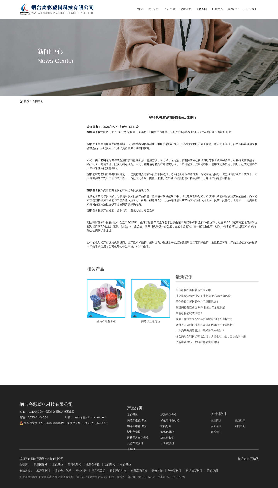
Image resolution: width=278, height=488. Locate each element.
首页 (26, 102)
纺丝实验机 (30, 246)
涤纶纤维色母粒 (33, 191)
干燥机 (27, 273)
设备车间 (201, 9)
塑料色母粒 (30, 218)
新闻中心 (217, 9)
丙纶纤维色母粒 (33, 182)
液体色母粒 (30, 227)
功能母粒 (29, 209)
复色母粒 (29, 164)
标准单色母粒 (32, 173)
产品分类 (169, 9)
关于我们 (154, 9)
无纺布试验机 (32, 255)
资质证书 (185, 9)
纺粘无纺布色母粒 (35, 237)
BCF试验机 (30, 264)
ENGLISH (250, 9)
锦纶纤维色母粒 (33, 200)
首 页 (140, 9)
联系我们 (233, 9)
